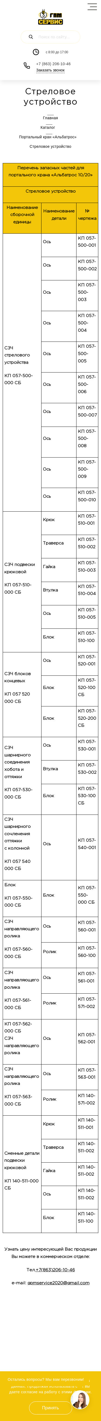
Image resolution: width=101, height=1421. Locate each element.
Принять (50, 1408)
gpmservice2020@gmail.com (58, 1283)
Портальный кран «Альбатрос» (50, 136)
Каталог (51, 127)
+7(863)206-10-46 (55, 1270)
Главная (50, 118)
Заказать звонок (50, 70)
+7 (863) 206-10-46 (53, 64)
